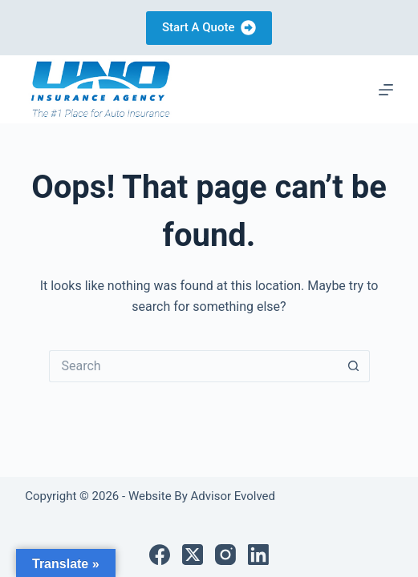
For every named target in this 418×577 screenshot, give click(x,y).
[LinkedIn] (258, 554)
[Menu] (386, 90)
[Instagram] (225, 554)
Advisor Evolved (231, 496)
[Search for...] (193, 366)
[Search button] (354, 366)
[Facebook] (159, 554)
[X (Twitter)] (192, 554)
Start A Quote (209, 27)
